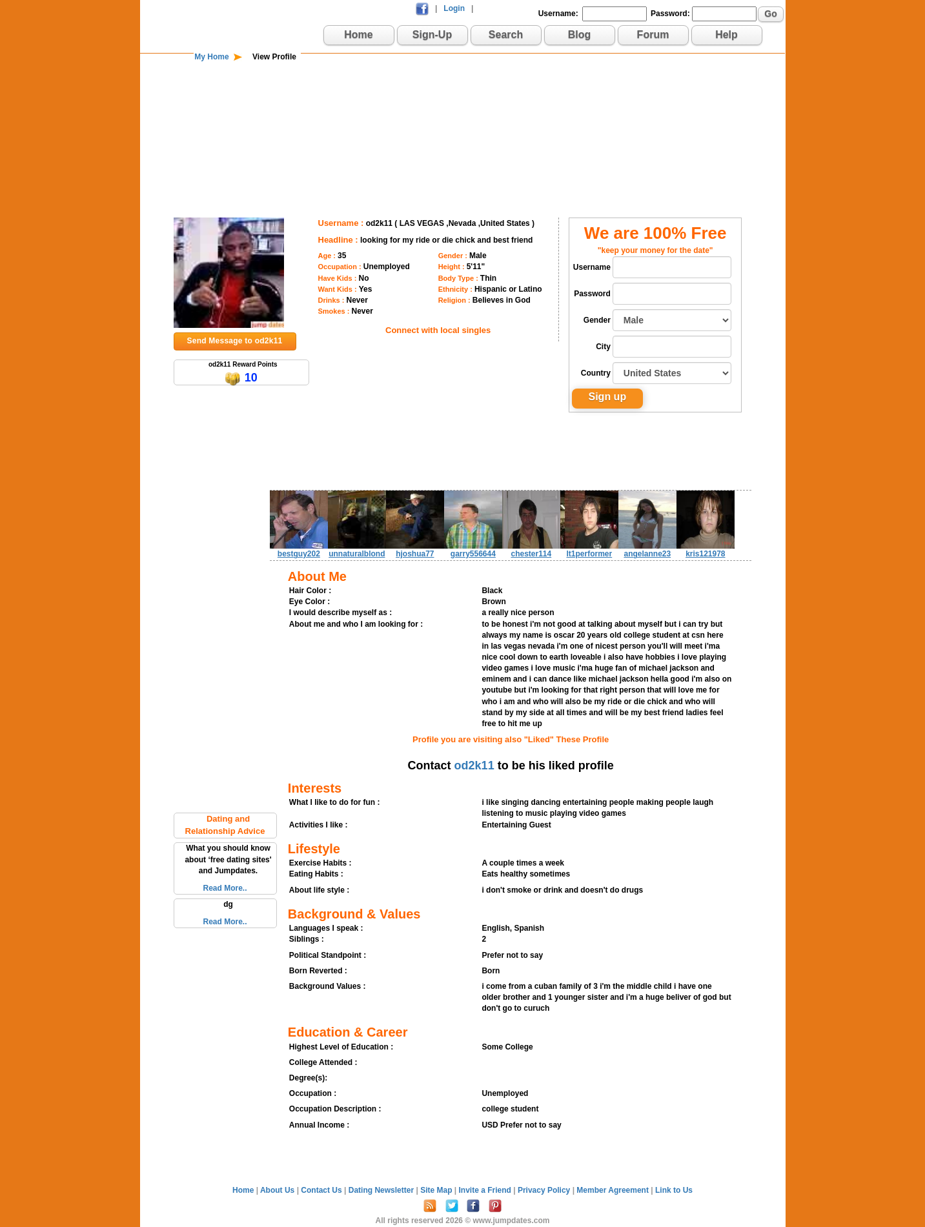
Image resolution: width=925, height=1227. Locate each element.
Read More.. (225, 888)
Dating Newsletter (382, 1190)
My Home (211, 56)
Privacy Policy (545, 1190)
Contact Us (322, 1190)
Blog (579, 34)
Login (454, 8)
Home (358, 34)
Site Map (437, 1190)
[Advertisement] (463, 105)
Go (770, 13)
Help (726, 34)
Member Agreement (613, 1190)
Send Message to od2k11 (235, 340)
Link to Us (674, 1190)
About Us (278, 1190)
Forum (653, 34)
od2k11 (474, 765)
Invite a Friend (486, 1190)
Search (506, 34)
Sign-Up (432, 34)
